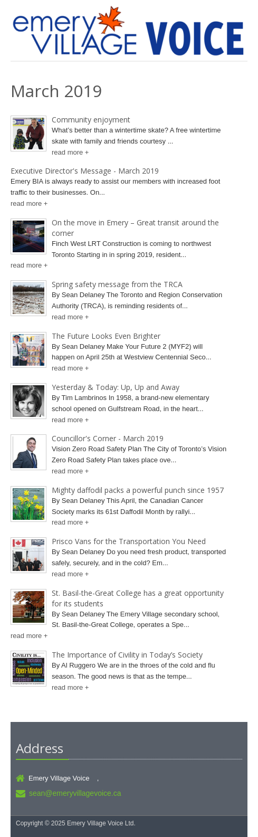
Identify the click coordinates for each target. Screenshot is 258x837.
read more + (70, 152)
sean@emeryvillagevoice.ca (75, 793)
